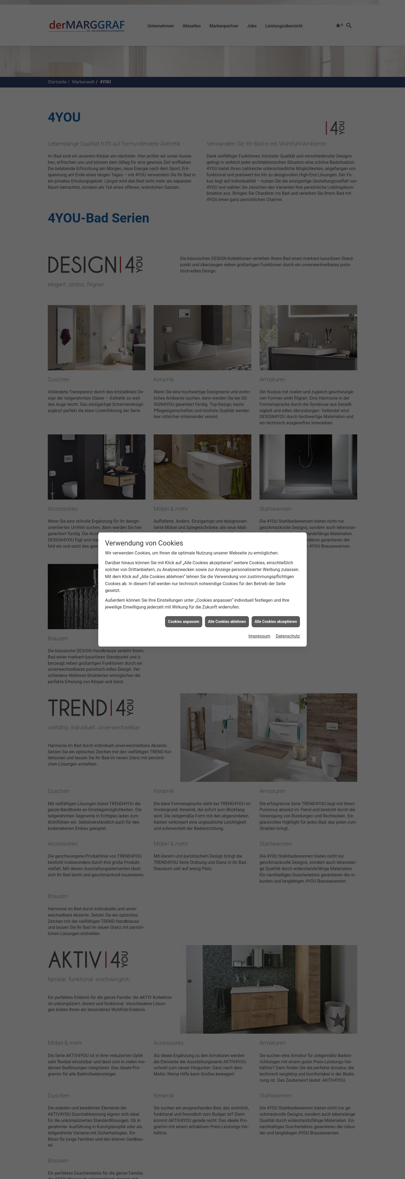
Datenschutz (288, 636)
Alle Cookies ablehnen (227, 621)
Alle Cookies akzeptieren (276, 621)
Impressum (259, 636)
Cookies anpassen (183, 621)
